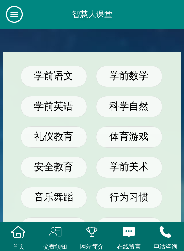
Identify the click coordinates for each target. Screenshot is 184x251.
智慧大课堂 (92, 14)
